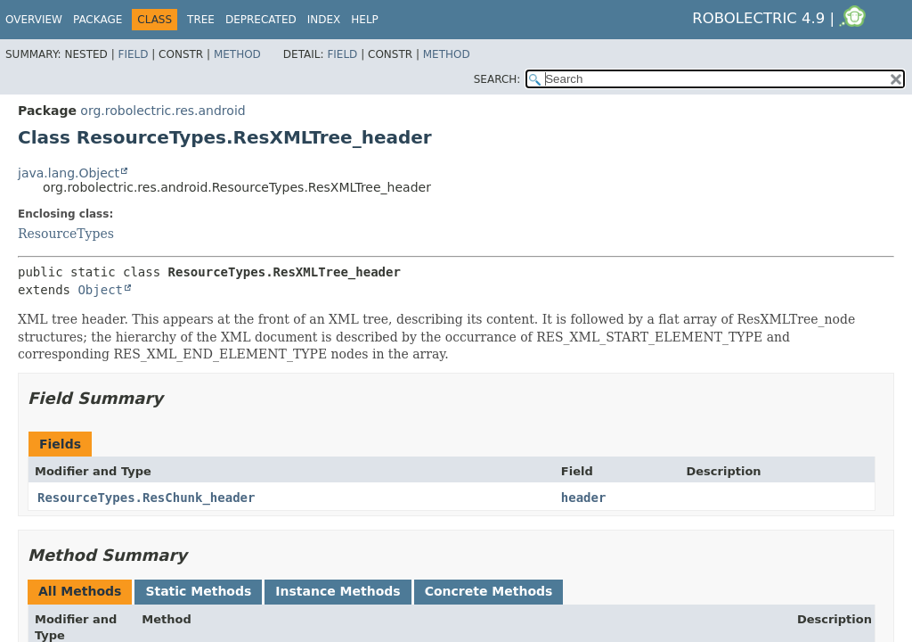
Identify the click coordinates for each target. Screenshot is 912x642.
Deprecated (261, 19)
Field (133, 54)
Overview (33, 19)
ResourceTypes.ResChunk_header (146, 497)
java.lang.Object (68, 173)
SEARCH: (497, 79)
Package (97, 19)
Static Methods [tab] (198, 591)
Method (237, 54)
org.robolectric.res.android (162, 110)
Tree (201, 19)
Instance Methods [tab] (337, 591)
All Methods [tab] (79, 591)
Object (100, 290)
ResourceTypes (66, 233)
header (584, 497)
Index (324, 19)
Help (365, 19)
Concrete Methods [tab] (489, 591)
